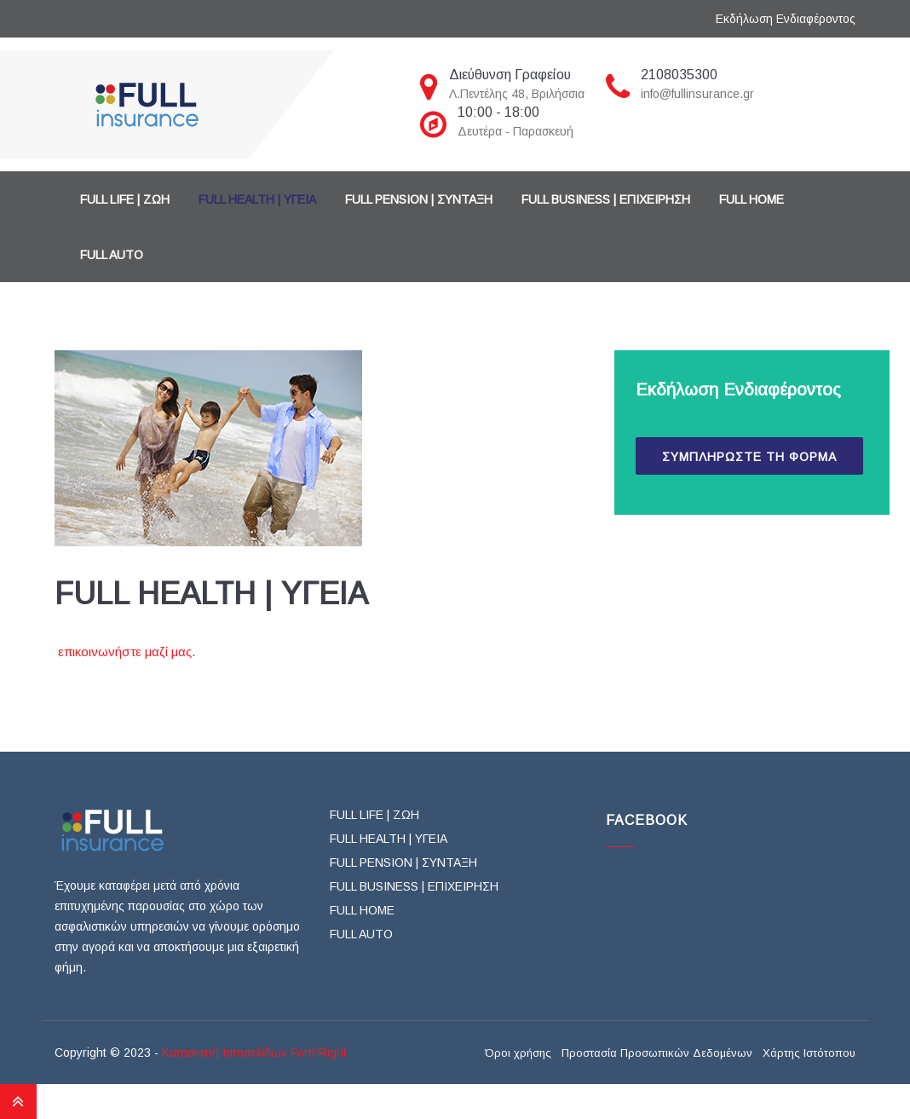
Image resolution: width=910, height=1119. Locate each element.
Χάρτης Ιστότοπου (809, 1053)
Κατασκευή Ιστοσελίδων (224, 1052)
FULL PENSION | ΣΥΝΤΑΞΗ (418, 199)
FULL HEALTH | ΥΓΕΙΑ (257, 199)
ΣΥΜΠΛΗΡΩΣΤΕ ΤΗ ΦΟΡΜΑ (749, 457)
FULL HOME (751, 199)
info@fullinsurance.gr (697, 94)
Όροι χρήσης (518, 1053)
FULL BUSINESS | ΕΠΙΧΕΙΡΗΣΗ (605, 199)
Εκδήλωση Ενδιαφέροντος (785, 19)
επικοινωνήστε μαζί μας (125, 651)
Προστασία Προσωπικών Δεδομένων (657, 1053)
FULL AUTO (111, 255)
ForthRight (319, 1052)
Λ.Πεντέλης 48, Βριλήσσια (517, 94)
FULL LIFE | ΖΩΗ (125, 199)
